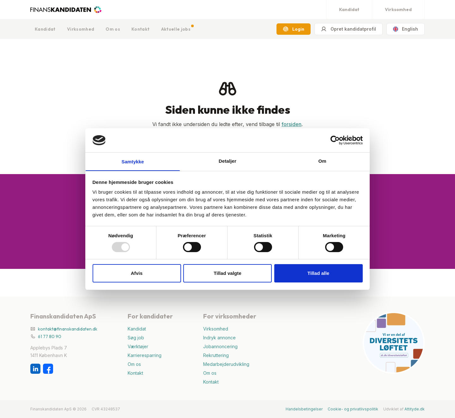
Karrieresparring (144, 355)
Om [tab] (322, 160)
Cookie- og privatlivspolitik (353, 409)
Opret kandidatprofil (348, 29)
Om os (113, 29)
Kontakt (140, 29)
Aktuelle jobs (176, 29)
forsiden (291, 124)
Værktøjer (138, 346)
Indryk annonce (219, 337)
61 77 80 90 (49, 336)
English (405, 29)
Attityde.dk (414, 409)
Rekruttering (216, 355)
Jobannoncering (220, 346)
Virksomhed (398, 9)
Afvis (137, 273)
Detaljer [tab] (227, 160)
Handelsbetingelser (304, 409)
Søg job (136, 337)
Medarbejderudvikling (226, 364)
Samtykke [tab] (133, 161)
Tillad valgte (227, 273)
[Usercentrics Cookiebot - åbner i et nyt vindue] (335, 140)
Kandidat (349, 9)
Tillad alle (318, 273)
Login (293, 29)
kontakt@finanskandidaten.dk (67, 329)
